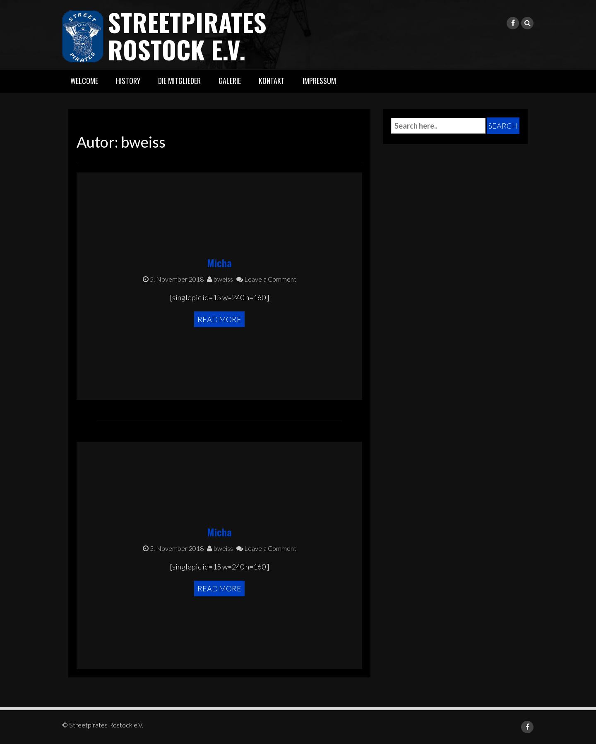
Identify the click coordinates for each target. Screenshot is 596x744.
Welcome (84, 80)
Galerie (230, 80)
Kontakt (272, 80)
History (128, 80)
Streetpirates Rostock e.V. (187, 35)
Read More (219, 319)
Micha (219, 262)
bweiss (220, 279)
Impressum (319, 80)
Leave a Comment (266, 279)
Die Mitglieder (179, 80)
